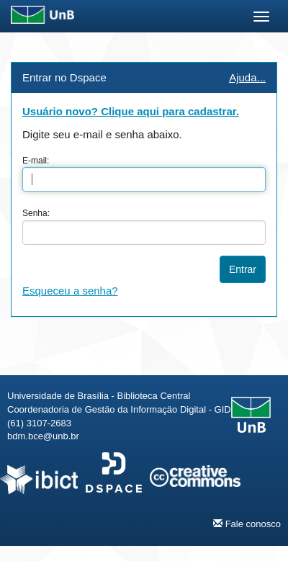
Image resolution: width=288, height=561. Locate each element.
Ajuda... (247, 77)
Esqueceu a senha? (70, 290)
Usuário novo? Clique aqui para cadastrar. (130, 111)
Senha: (36, 213)
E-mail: (35, 161)
